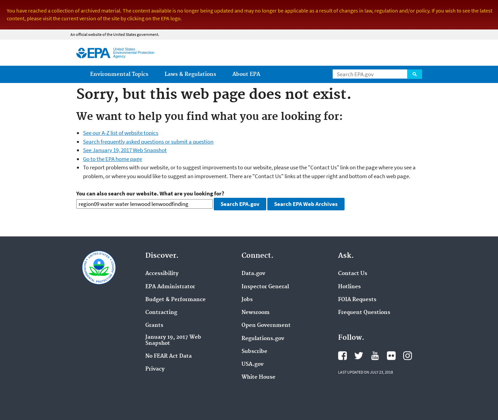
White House (258, 377)
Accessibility (162, 274)
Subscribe (254, 352)
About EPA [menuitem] (246, 74)
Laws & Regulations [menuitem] (190, 74)
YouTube (375, 355)
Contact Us (352, 274)
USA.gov (253, 364)
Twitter (358, 355)
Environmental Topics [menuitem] (119, 74)
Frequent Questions (364, 313)
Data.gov (253, 274)
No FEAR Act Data (168, 356)
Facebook (342, 355)
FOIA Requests (357, 300)
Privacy (155, 369)
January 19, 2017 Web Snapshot (173, 340)
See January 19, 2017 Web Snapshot (125, 150)
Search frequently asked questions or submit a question (148, 141)
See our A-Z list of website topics (120, 132)
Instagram (407, 355)
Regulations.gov (263, 339)
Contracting (161, 313)
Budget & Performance (175, 300)
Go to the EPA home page (112, 159)
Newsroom (256, 313)
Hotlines (349, 287)
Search (414, 74)
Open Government (266, 325)
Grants (154, 325)
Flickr (391, 355)
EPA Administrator (170, 287)
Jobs (247, 300)
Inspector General (265, 287)
